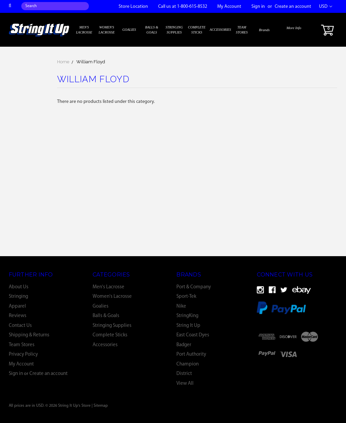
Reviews (17, 315)
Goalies (129, 29)
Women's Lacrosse (107, 29)
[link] (299, 354)
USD (325, 6)
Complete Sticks (196, 29)
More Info (294, 28)
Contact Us (20, 325)
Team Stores (242, 29)
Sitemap (101, 406)
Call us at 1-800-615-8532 (182, 6)
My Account (229, 6)
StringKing (187, 315)
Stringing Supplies (174, 29)
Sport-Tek (186, 296)
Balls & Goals (151, 29)
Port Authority (191, 354)
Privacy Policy (23, 354)
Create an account (293, 6)
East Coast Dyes (192, 335)
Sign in (258, 6)
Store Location (133, 6)
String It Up (188, 325)
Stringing (18, 296)
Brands (264, 30)
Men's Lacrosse (84, 29)
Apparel (17, 306)
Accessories (220, 29)
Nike (181, 306)
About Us (18, 287)
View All (185, 383)
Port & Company (193, 287)
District (184, 373)
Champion (187, 364)
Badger (183, 345)
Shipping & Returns (29, 335)
